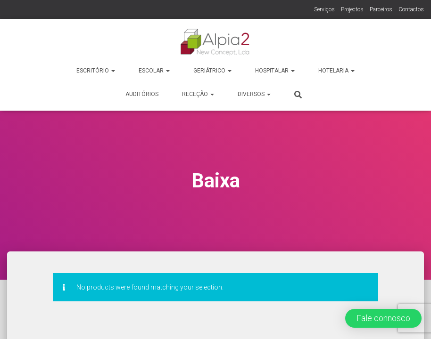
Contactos (411, 9)
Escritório (95, 70)
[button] (383, 318)
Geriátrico (212, 70)
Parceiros (381, 9)
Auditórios (141, 94)
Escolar (154, 70)
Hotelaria (336, 70)
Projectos (352, 9)
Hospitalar (275, 70)
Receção (198, 94)
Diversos (254, 94)
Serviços (324, 9)
